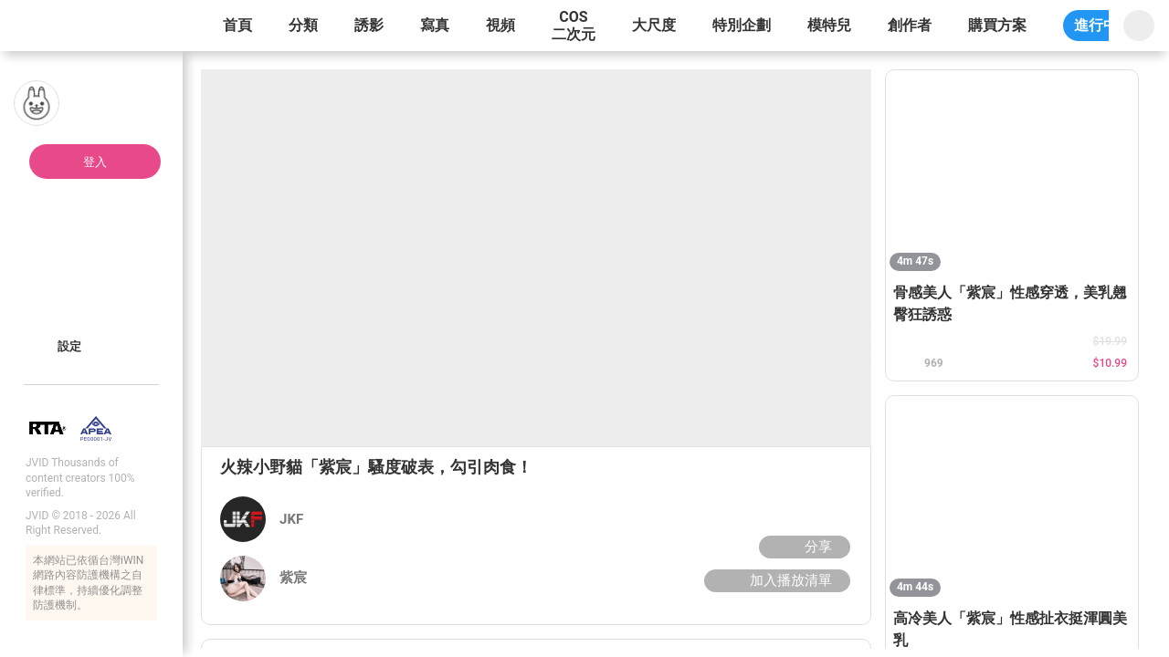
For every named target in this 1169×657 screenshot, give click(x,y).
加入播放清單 (775, 580)
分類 (303, 25)
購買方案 (997, 25)
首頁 (237, 25)
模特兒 (829, 25)
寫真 (434, 25)
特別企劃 (741, 25)
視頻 (500, 25)
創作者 (910, 25)
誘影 (369, 25)
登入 (95, 162)
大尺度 (654, 25)
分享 (802, 546)
